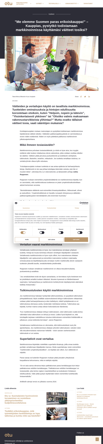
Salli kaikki (76, 239)
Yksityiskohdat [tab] (51, 208)
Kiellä (27, 239)
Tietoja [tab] (77, 208)
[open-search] (95, 4)
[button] (24, 3)
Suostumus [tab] (26, 208)
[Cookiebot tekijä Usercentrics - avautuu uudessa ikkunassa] (80, 203)
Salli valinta (51, 239)
